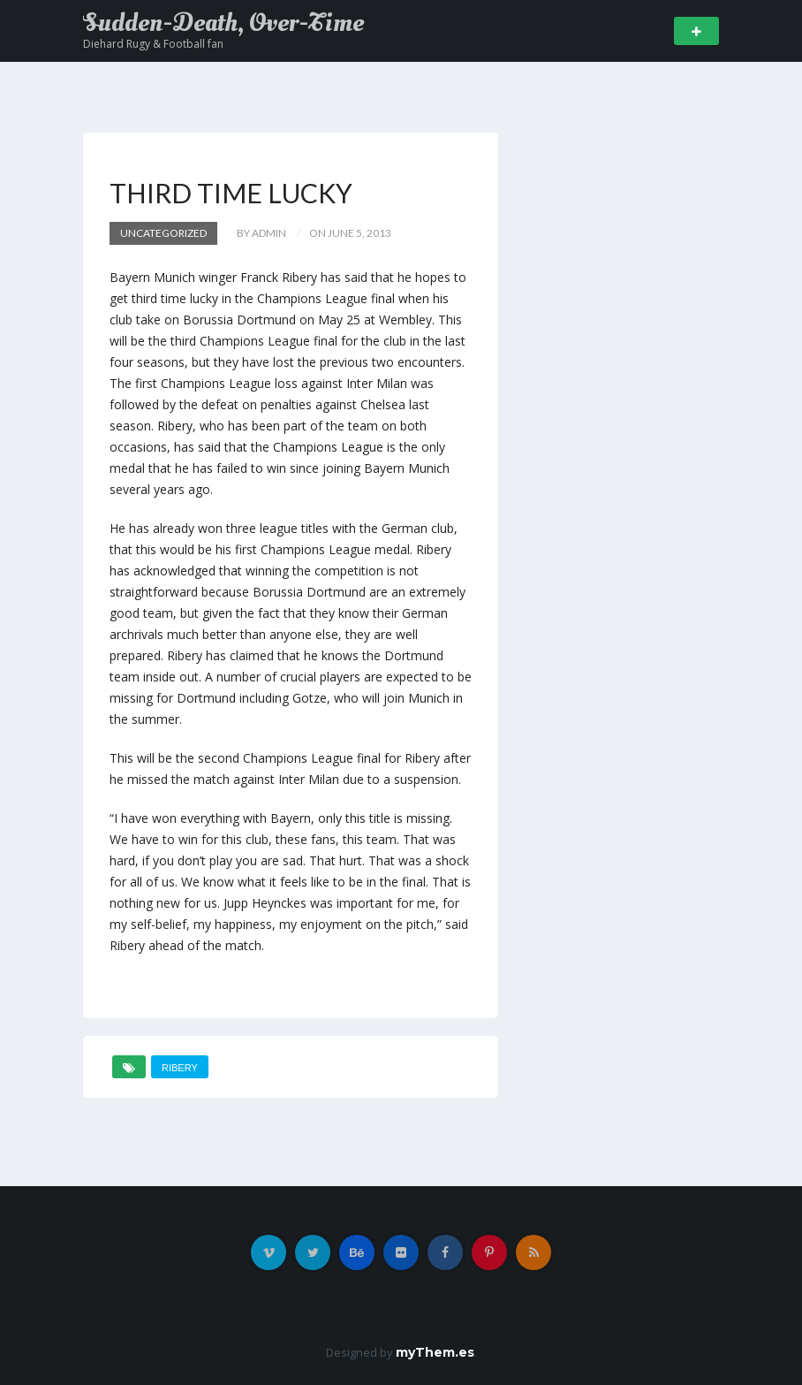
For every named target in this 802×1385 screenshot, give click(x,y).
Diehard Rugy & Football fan (153, 43)
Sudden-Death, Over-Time (223, 23)
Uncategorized (163, 233)
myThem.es (435, 1352)
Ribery (180, 1067)
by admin (261, 233)
